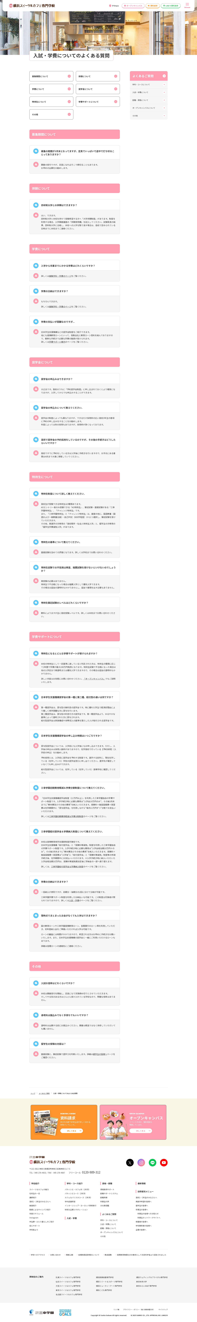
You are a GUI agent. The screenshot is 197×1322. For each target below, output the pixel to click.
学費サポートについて (89, 101)
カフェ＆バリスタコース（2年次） (78, 1197)
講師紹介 (32, 1197)
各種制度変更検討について (88, 1255)
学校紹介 (35, 1183)
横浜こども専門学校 (104, 1290)
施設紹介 (32, 1205)
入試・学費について (140, 92)
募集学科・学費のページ (60, 275)
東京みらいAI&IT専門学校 (146, 1286)
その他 (35, 114)
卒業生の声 (104, 1201)
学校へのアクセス (38, 1255)
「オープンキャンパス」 (94, 678)
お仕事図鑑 (104, 1205)
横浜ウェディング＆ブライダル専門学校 (152, 1277)
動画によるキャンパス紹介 (40, 1209)
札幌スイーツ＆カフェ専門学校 (68, 1277)
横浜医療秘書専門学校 (105, 1277)
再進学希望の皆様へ (144, 1201)
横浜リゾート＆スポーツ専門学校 (109, 1281)
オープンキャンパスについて (143, 108)
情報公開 (69, 1255)
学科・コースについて (141, 84)
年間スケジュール (36, 1213)
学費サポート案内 (57, 341)
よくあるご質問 (143, 76)
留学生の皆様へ (100, 1054)
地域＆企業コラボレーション (76, 1209)
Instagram (33, 1217)
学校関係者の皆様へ (144, 1225)
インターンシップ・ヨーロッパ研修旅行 (80, 1205)
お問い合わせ (55, 1255)
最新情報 (142, 1183)
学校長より (33, 1229)
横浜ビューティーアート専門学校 (109, 1286)
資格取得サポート (107, 1189)
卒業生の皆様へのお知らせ (148, 1213)
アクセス (115, 6)
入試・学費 (74, 900)
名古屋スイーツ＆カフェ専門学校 (69, 1294)
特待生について (39, 101)
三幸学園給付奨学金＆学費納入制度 (67, 866)
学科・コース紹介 (75, 1183)
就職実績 (103, 1197)
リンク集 (116, 1309)
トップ (33, 1093)
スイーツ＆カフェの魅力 (39, 1189)
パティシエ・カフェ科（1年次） (77, 1189)
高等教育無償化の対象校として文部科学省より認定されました (141, 1255)
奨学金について (86, 89)
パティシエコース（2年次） (76, 1193)
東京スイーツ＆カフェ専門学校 (68, 1290)
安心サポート (34, 1225)
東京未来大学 (141, 1281)
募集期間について (40, 76)
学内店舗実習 (70, 1201)
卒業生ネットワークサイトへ (148, 1217)
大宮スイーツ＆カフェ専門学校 (68, 1286)
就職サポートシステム (109, 1193)
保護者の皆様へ (142, 1221)
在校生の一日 (34, 1193)
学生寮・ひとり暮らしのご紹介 (41, 1221)
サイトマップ (163, 1309)
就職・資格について (140, 100)
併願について (85, 76)
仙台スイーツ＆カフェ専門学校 (68, 1281)
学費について (38, 89)
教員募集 (108, 1255)
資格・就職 (107, 1183)
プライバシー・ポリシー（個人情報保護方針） (139, 1309)
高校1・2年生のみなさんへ (40, 1201)
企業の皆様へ (141, 1229)
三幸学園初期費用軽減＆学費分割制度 (66, 816)
